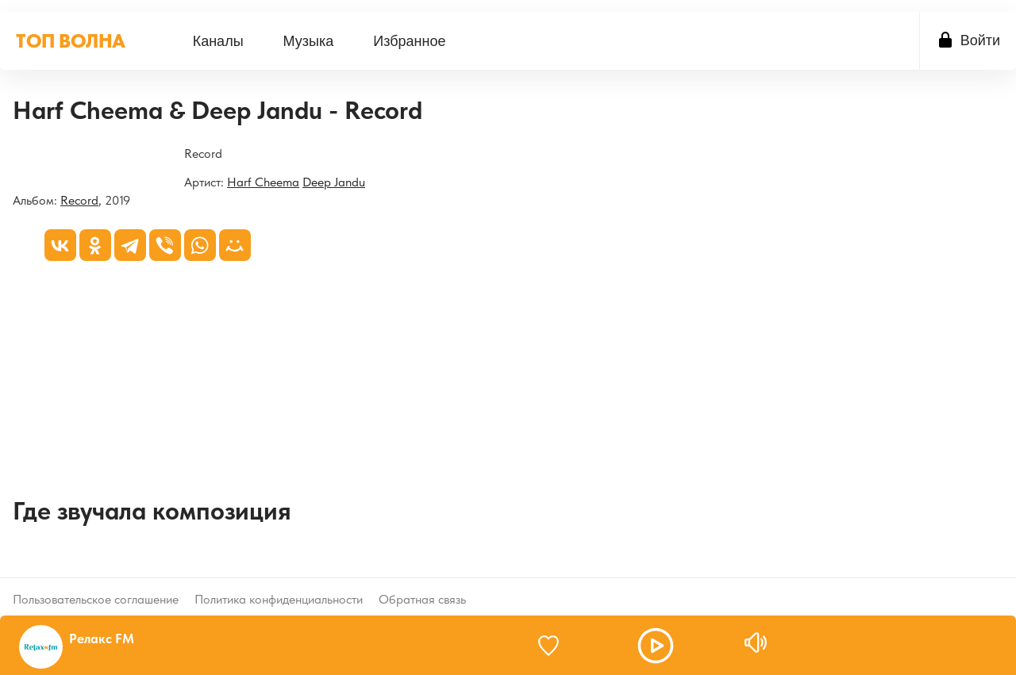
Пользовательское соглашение (96, 586)
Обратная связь (422, 586)
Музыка (308, 41)
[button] (656, 646)
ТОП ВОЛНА (70, 40)
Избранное (409, 41)
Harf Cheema (263, 182)
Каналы (218, 41)
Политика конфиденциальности (278, 586)
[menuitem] (218, 41)
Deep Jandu (333, 182)
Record (79, 200)
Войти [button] (980, 40)
